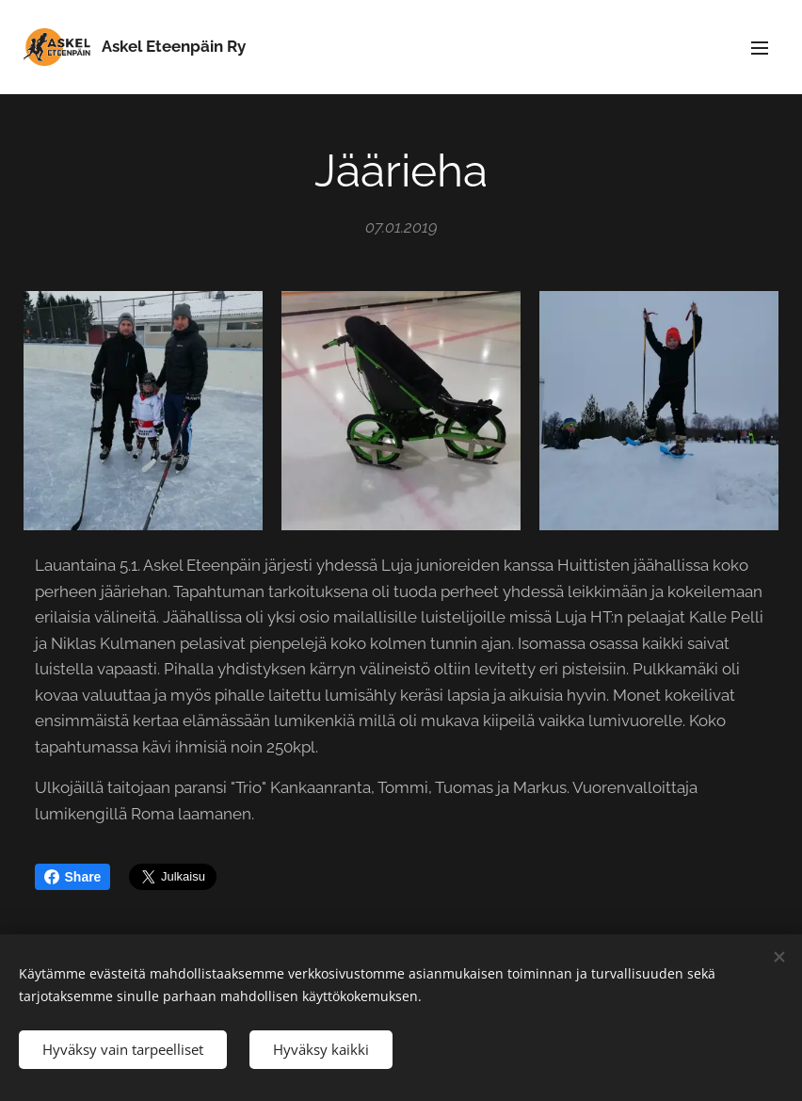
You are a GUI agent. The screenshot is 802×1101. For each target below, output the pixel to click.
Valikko (759, 48)
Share (73, 876)
